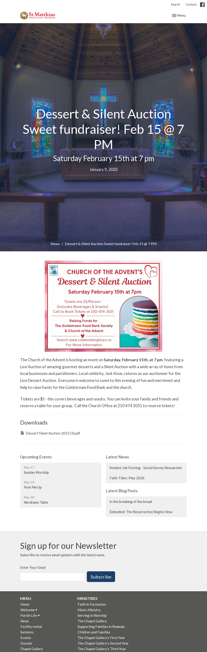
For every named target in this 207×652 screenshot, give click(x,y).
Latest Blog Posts (122, 490)
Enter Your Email (33, 567)
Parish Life (30, 615)
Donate (26, 643)
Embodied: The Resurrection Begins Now (141, 512)
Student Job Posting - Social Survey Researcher (146, 468)
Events (25, 638)
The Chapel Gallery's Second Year (103, 643)
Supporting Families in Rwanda (101, 626)
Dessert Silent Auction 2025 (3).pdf (50, 433)
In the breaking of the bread (131, 501)
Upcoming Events (36, 456)
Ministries (87, 598)
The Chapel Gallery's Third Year (102, 649)
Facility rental (31, 626)
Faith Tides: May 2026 (127, 478)
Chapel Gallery (31, 649)
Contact (191, 4)
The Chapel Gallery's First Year (101, 638)
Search (175, 4)
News (55, 243)
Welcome (29, 610)
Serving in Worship (92, 615)
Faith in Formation (92, 604)
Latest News (117, 456)
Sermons (27, 632)
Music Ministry (89, 610)
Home (24, 604)
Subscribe (101, 576)
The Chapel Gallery (92, 621)
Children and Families (94, 632)
